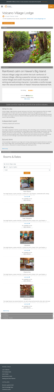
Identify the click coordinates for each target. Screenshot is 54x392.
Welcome (5, 67)
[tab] (27, 28)
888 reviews (27, 99)
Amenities (5, 316)
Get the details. (45, 1)
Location (5, 313)
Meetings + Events (7, 318)
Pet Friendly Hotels (6, 372)
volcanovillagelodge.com (40, 18)
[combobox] (27, 164)
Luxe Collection (5, 369)
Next (48, 47)
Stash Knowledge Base (7, 387)
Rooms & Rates (6, 152)
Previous (5, 47)
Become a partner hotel (8, 385)
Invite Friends (5, 374)
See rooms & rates (8, 23)
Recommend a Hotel (7, 376)
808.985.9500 (30, 18)
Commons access (6, 389)
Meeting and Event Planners (8, 378)
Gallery (4, 27)
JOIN (51, 6)
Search (27, 173)
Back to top (5, 148)
